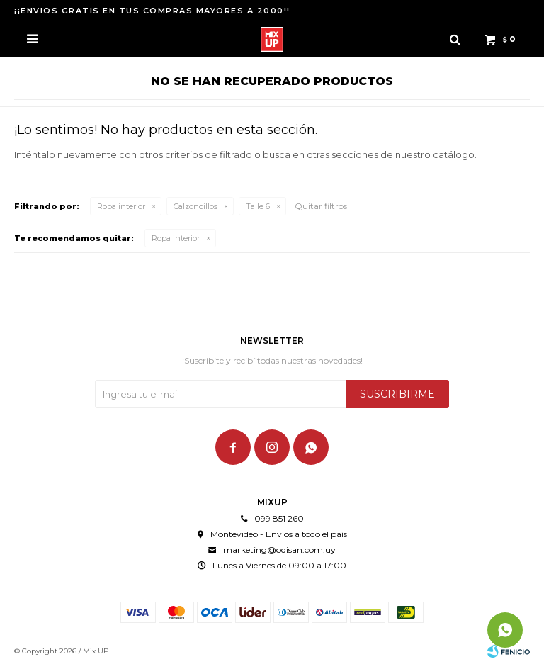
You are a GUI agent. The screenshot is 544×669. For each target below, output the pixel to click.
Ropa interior (121, 206)
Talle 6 (258, 206)
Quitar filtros (321, 206)
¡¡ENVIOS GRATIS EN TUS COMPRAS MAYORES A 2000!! (152, 11)
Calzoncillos (195, 206)
